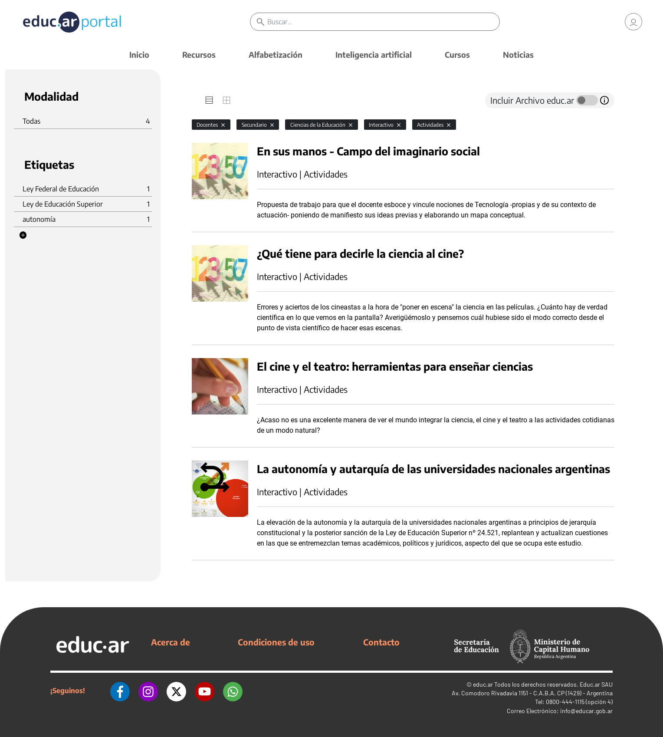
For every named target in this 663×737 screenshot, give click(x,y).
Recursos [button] (199, 54)
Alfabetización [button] (275, 54)
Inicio (139, 54)
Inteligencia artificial (373, 54)
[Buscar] (383, 21)
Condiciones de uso (276, 642)
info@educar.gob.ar (586, 710)
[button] (23, 235)
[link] (633, 21)
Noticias (518, 54)
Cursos (457, 54)
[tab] (209, 100)
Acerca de (170, 642)
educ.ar (483, 684)
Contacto (381, 642)
